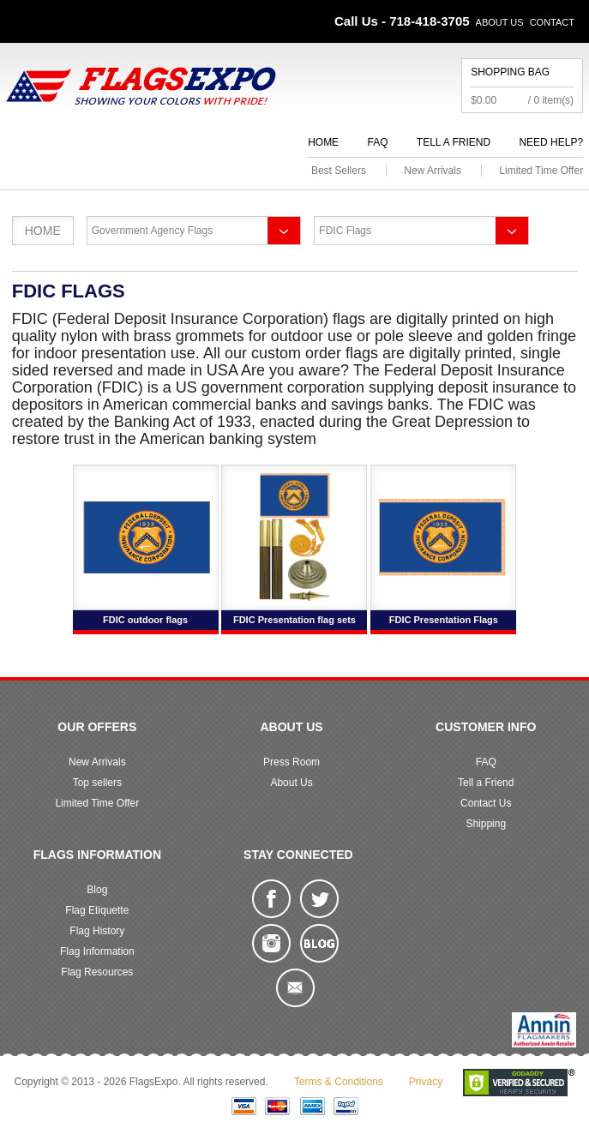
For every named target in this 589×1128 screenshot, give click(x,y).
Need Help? (551, 142)
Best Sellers (338, 171)
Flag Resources (97, 972)
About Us (500, 22)
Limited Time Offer (541, 171)
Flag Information (97, 951)
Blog (97, 890)
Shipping (486, 824)
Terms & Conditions (338, 1082)
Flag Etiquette (97, 910)
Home (323, 142)
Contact (552, 22)
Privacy (425, 1082)
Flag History (96, 931)
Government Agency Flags (152, 231)
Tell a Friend (453, 142)
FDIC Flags (345, 231)
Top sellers (97, 783)
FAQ (377, 142)
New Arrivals (432, 171)
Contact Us (485, 803)
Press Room (291, 762)
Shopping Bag (510, 72)
